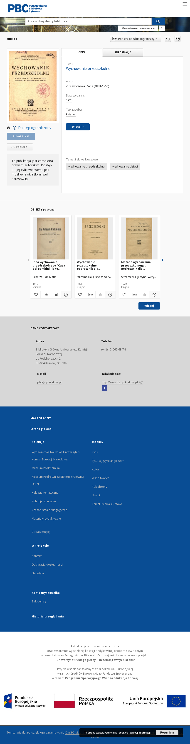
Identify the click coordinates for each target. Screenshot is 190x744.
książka (71, 114)
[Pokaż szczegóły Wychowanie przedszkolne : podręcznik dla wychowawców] (109, 295)
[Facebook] (104, 388)
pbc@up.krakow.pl (49, 382)
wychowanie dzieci (125, 166)
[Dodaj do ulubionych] (168, 39)
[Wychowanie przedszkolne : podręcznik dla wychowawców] (95, 239)
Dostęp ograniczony (29, 127)
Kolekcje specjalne (44, 501)
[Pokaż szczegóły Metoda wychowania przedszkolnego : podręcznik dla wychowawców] (154, 295)
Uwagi (96, 495)
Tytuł (95, 452)
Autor (95, 469)
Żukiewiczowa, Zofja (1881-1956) (87, 86)
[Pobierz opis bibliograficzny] (46, 295)
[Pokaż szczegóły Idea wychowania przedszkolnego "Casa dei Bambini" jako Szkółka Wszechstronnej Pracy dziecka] (65, 295)
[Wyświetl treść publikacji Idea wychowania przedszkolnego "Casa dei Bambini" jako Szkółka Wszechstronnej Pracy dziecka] (56, 295)
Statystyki (38, 573)
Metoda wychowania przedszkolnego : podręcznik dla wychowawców (136, 265)
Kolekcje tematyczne (45, 493)
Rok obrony (99, 487)
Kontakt (37, 556)
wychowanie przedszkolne (86, 166)
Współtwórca (100, 478)
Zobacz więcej (41, 532)
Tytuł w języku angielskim (108, 461)
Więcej (149, 306)
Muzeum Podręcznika (46, 468)
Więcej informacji (140, 732)
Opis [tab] (82, 52)
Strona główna (41, 429)
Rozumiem (167, 732)
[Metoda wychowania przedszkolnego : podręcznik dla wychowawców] (139, 239)
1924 (69, 100)
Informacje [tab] (123, 52)
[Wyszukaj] (158, 21)
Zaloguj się (39, 601)
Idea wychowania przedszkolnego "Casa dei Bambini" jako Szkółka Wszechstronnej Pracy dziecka (50, 265)
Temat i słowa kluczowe (107, 504)
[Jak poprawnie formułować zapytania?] (162, 28)
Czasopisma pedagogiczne (49, 510)
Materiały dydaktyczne (46, 519)
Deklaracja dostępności (47, 564)
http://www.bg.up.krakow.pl (122, 382)
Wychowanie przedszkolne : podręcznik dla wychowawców (87, 265)
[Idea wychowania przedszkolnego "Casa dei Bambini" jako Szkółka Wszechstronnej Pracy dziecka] (51, 239)
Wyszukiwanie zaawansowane (138, 28)
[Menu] (185, 3)
